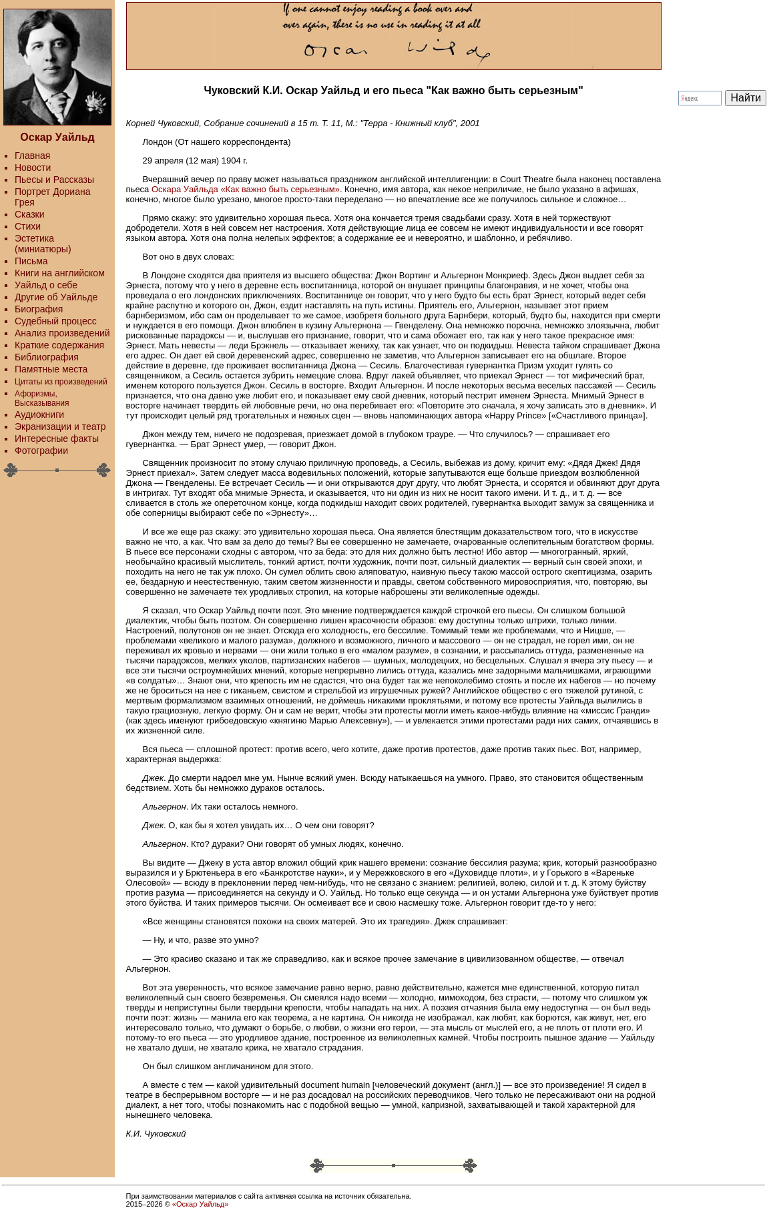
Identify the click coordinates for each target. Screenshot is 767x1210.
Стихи (28, 226)
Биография (39, 309)
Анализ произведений (62, 333)
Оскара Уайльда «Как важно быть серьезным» (246, 189)
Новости (33, 167)
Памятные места (51, 369)
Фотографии (41, 450)
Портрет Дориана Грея (52, 197)
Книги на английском (60, 273)
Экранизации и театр (60, 426)
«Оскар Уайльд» (200, 1204)
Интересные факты (57, 438)
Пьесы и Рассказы (54, 179)
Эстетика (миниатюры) (43, 243)
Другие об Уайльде (56, 297)
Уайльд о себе (46, 285)
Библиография (47, 357)
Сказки (30, 214)
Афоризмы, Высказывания (42, 398)
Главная (32, 155)
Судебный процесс (56, 321)
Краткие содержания (59, 345)
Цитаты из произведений (61, 381)
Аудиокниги (39, 414)
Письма (31, 261)
